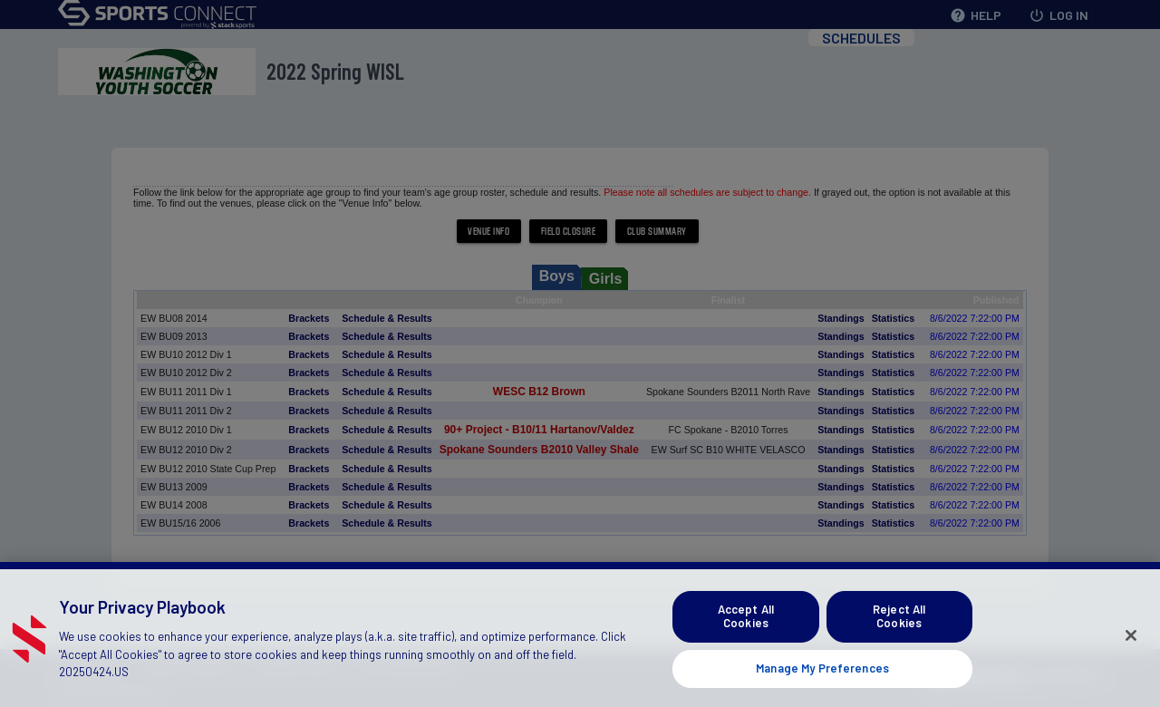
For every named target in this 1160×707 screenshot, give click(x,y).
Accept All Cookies (746, 631)
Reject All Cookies (899, 631)
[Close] (1131, 651)
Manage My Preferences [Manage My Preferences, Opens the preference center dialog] (822, 683)
